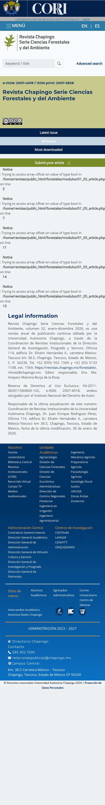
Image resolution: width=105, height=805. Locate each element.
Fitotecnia (46, 501)
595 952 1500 (21, 652)
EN (84, 26)
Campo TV (15, 486)
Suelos (75, 486)
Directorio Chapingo (28, 641)
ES (97, 26)
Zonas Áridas (79, 496)
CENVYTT (61, 542)
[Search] (29, 63)
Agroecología (48, 457)
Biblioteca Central (20, 462)
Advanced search (89, 63)
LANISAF (60, 537)
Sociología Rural (81, 481)
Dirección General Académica (27, 537)
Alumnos (37, 590)
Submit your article (52, 162)
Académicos (39, 595)
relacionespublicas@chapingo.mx (39, 658)
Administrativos (63, 595)
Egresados (60, 590)
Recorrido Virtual (19, 481)
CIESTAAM (62, 533)
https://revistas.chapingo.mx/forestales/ (65, 367)
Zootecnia (77, 501)
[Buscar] (59, 63)
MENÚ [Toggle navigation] (15, 25)
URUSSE (76, 491)
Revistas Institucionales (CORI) (18, 472)
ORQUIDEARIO (65, 547)
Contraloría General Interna (26, 533)
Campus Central (24, 663)
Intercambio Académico (24, 610)
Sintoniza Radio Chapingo (25, 615)
